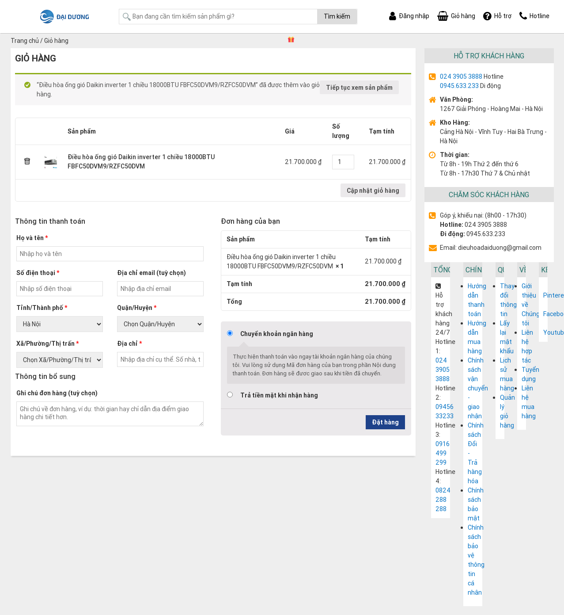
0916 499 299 (442, 453)
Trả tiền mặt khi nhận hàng (279, 395)
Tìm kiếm (337, 16)
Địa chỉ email (151, 273)
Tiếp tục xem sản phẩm (359, 88)
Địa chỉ (129, 344)
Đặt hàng (385, 422)
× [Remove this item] (27, 162)
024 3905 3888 (461, 76)
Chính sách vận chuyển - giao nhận (478, 388)
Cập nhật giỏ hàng (373, 191)
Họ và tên (32, 238)
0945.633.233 (459, 86)
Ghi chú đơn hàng (57, 393)
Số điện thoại (37, 273)
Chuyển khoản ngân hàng (276, 334)
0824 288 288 (442, 499)
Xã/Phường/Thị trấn (47, 344)
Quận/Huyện (136, 308)
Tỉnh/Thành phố (41, 308)
